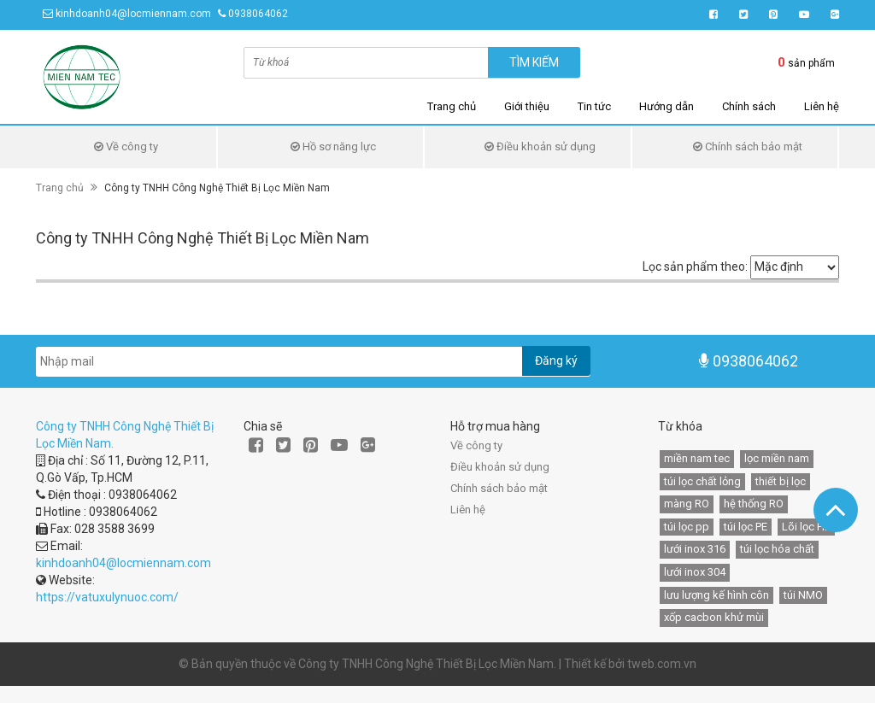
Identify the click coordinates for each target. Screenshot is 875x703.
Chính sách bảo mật (747, 146)
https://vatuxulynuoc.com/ (107, 597)
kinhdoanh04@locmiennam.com (133, 14)
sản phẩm (806, 62)
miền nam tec (697, 458)
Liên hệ (821, 106)
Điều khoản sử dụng (540, 146)
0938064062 (258, 14)
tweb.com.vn (661, 664)
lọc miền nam (776, 458)
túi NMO (803, 595)
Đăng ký (556, 360)
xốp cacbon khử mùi (714, 617)
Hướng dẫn (666, 106)
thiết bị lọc (780, 481)
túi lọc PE (745, 526)
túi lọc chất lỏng (702, 481)
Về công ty (126, 146)
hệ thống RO (754, 503)
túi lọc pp (686, 526)
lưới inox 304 (694, 571)
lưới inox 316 (694, 548)
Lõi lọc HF (806, 526)
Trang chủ (451, 106)
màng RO (686, 503)
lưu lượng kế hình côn (716, 595)
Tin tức (594, 106)
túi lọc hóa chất (777, 548)
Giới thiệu (526, 106)
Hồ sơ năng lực (333, 146)
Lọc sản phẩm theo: (695, 266)
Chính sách (749, 106)
